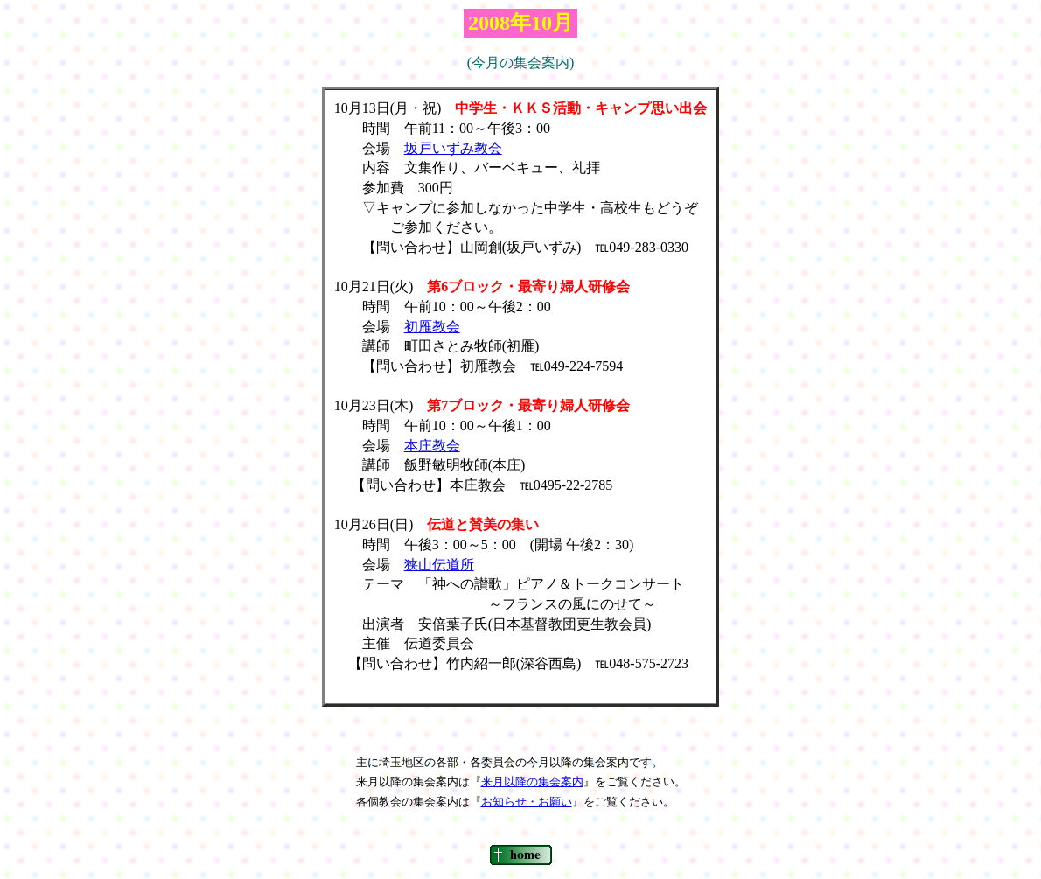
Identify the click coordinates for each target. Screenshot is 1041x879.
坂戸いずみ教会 (453, 148)
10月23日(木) (381, 405)
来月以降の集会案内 (532, 781)
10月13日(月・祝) (395, 108)
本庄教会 (432, 445)
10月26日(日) (381, 524)
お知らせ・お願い (526, 801)
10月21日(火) (381, 286)
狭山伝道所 (439, 564)
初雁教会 (432, 326)
